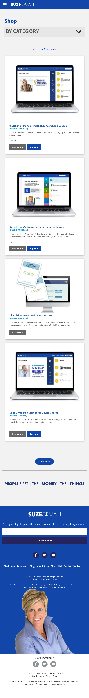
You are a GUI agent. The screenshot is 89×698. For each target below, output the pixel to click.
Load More (44, 461)
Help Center (64, 566)
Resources (22, 566)
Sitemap (42, 579)
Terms (55, 579)
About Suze (42, 566)
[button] (44, 32)
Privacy (48, 579)
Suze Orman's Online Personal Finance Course (36, 227)
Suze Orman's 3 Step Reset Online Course (33, 412)
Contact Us (79, 566)
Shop (53, 566)
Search (34, 579)
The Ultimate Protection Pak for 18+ (30, 315)
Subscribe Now (44, 540)
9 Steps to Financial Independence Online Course (38, 126)
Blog (32, 566)
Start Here (9, 566)
